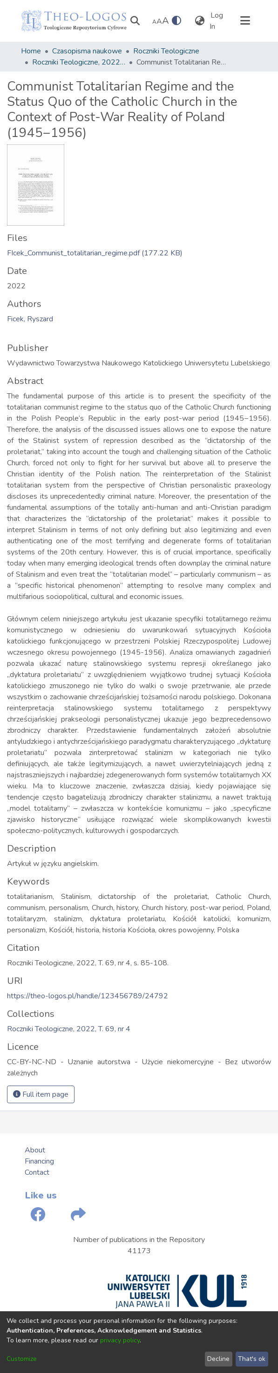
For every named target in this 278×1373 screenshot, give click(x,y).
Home (31, 51)
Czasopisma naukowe (87, 51)
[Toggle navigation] (245, 21)
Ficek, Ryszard (30, 319)
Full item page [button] (40, 1094)
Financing (39, 1161)
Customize (22, 1358)
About (35, 1150)
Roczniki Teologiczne (166, 51)
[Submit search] (135, 20)
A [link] (154, 22)
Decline (218, 1358)
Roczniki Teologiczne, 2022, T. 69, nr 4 (78, 62)
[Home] (74, 21)
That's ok (251, 1358)
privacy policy (120, 1340)
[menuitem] (200, 20)
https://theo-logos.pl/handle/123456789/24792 (87, 996)
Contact (37, 1172)
